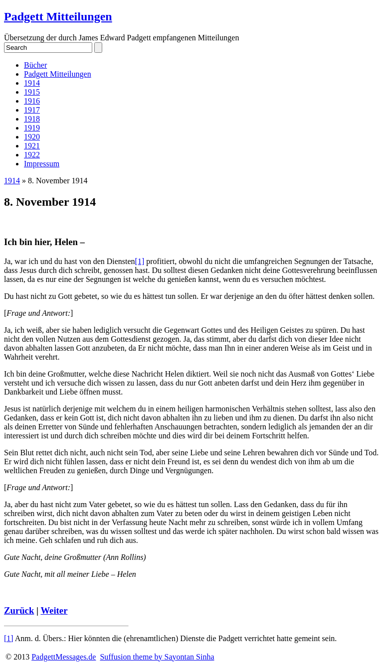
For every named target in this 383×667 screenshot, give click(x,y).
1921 (32, 145)
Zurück (19, 610)
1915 (32, 92)
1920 (32, 137)
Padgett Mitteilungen (58, 16)
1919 (32, 128)
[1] (140, 261)
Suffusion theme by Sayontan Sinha (157, 657)
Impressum (41, 163)
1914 (32, 83)
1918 (32, 119)
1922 (32, 154)
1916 (32, 101)
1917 (32, 110)
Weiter (53, 610)
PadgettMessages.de (63, 657)
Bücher (35, 65)
